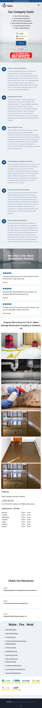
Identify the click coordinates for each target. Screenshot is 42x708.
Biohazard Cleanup (11, 662)
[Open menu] (38, 5)
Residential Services (11, 651)
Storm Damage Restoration (13, 673)
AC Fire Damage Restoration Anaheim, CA (16, 603)
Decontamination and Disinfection (15, 669)
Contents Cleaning (11, 647)
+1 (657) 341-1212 (8, 500)
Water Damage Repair (12, 633)
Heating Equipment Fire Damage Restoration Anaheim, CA (20, 590)
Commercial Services (12, 655)
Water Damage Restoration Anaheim (23, 702)
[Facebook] (21, 705)
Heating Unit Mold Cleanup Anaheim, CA (15, 616)
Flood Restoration (11, 637)
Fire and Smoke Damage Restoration (16, 641)
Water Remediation (11, 630)
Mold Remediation (11, 644)
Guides (6, 588)
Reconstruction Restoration (13, 665)
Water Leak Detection (12, 659)
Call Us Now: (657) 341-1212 (21, 1)
